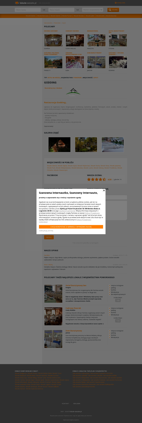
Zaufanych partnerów (67, 211)
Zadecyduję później (46, 231)
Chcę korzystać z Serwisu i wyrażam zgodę (71, 227)
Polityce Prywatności (92, 213)
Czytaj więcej (43, 222)
